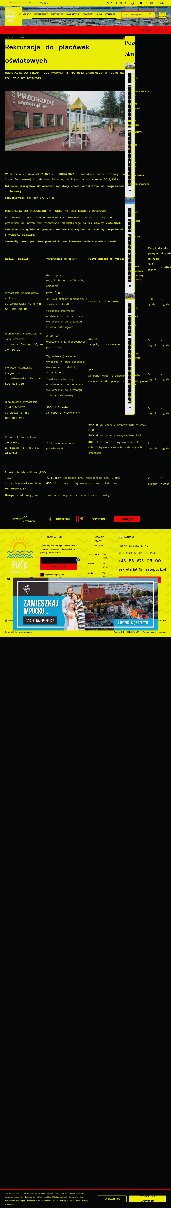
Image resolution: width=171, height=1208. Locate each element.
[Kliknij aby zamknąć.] (78, 560)
